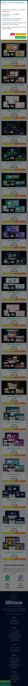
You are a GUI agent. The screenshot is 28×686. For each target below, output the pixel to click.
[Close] (25, 2)
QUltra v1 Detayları (20, 34)
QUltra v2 (18, 9)
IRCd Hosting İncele (20, 37)
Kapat (12, 34)
